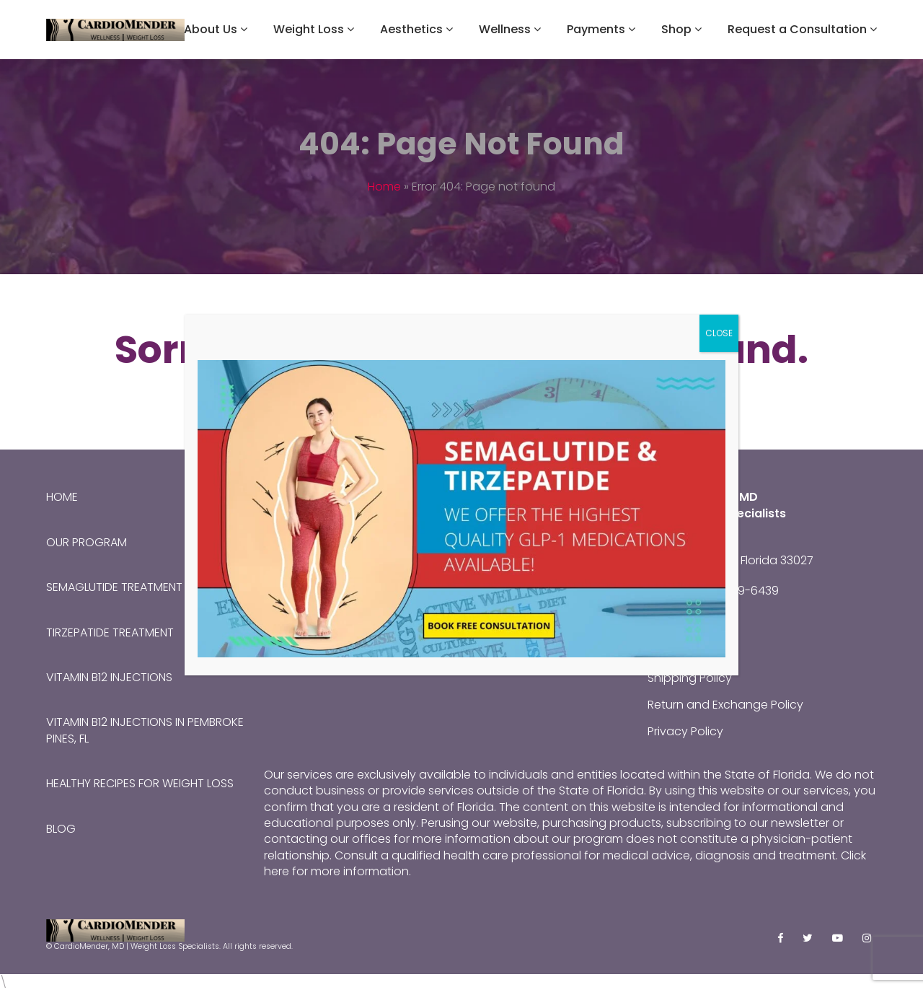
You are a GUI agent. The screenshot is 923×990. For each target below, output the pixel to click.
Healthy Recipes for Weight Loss (140, 783)
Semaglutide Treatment (114, 587)
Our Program (86, 542)
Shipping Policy (690, 678)
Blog (61, 828)
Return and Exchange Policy (725, 704)
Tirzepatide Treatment (110, 632)
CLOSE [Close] (719, 333)
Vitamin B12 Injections (109, 677)
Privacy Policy (685, 731)
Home (384, 186)
